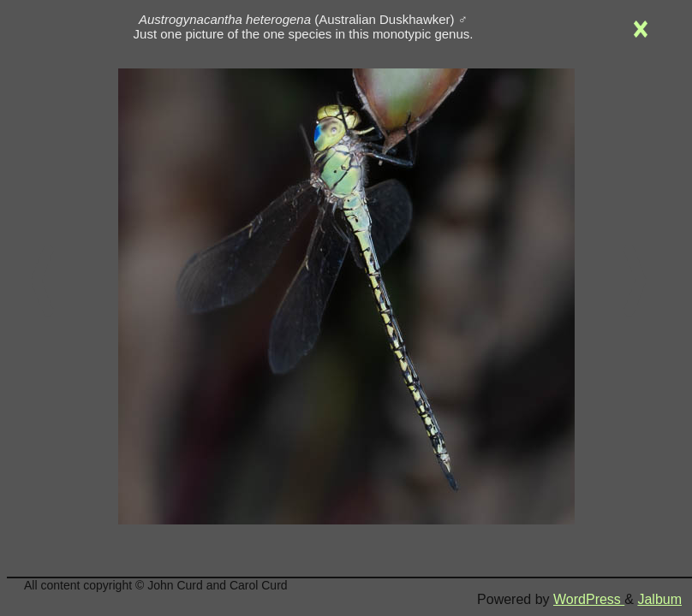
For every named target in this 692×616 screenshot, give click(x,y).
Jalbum (659, 599)
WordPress (588, 599)
